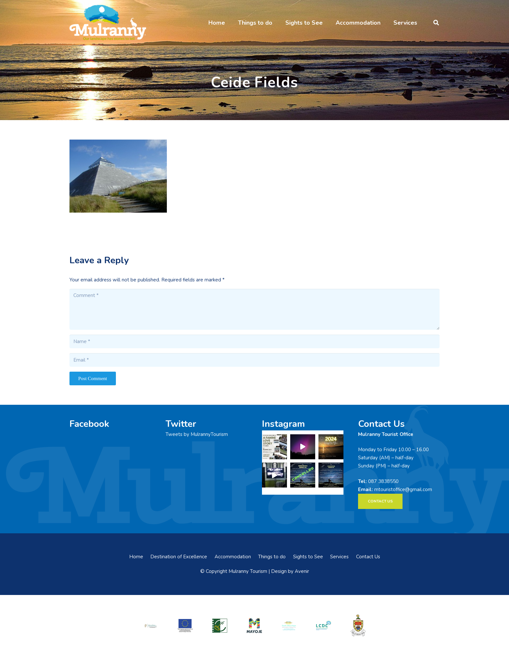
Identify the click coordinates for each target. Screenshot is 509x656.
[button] (436, 23)
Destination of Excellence (178, 556)
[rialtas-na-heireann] (150, 625)
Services (339, 556)
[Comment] (254, 309)
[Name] (254, 341)
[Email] (254, 360)
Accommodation (233, 556)
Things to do (272, 556)
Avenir (302, 571)
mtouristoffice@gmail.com (403, 489)
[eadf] (185, 625)
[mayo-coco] (358, 625)
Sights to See (308, 556)
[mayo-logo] (254, 625)
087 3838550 (383, 481)
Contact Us (368, 556)
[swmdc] (288, 625)
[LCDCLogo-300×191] (323, 625)
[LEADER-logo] (219, 625)
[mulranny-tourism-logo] (107, 23)
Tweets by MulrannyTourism (197, 434)
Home (136, 556)
